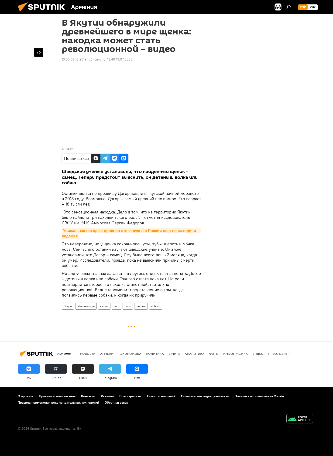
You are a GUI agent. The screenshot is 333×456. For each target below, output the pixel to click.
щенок (104, 306)
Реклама (107, 396)
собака (155, 306)
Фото (214, 353)
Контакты (88, 396)
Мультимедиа (86, 306)
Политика (155, 353)
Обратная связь (116, 402)
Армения (108, 353)
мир (116, 306)
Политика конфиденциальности (205, 396)
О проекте (25, 396)
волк (128, 306)
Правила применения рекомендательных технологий (58, 402)
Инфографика (235, 353)
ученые (141, 306)
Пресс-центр (278, 353)
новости (88, 353)
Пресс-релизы (130, 396)
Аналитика (194, 353)
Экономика (130, 353)
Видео (68, 306)
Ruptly (69, 148)
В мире (174, 353)
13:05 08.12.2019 (74, 59)
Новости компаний (161, 396)
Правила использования (57, 396)
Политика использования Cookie (259, 396)
